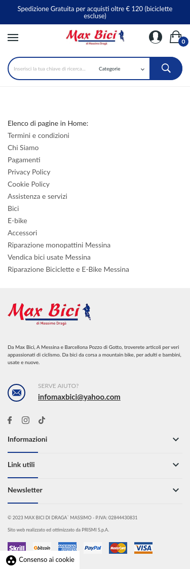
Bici (13, 208)
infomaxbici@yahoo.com (79, 396)
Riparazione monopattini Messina (59, 244)
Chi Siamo (23, 147)
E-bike (17, 220)
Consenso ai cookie (39, 559)
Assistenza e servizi (37, 196)
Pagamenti (24, 159)
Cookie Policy (29, 184)
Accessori (22, 232)
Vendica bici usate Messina (49, 257)
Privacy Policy (29, 171)
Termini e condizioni (38, 135)
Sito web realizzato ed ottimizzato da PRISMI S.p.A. (58, 529)
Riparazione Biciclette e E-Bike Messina (68, 269)
